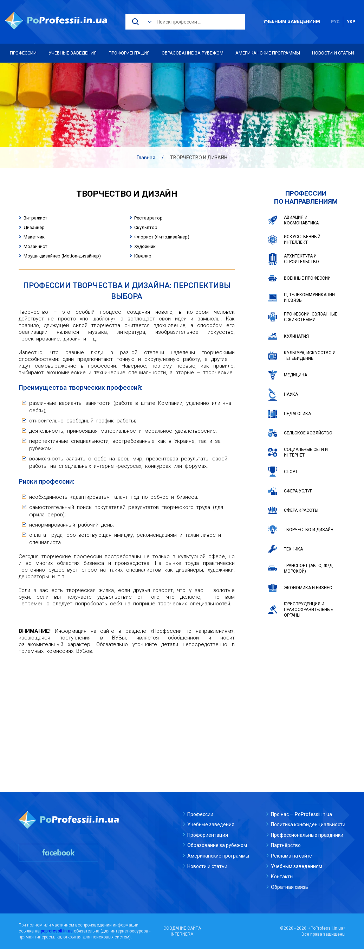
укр (351, 21)
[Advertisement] (127, 711)
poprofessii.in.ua (57, 931)
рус (335, 21)
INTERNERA (182, 934)
